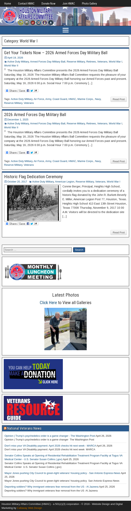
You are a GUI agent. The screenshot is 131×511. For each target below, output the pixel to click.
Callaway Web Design (29, 507)
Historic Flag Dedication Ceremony (33, 176)
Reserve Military (76, 61)
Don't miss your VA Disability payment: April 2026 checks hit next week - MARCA (50, 445)
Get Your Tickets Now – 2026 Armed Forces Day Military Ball (55, 52)
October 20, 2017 (17, 181)
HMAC (72, 99)
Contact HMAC (26, 3)
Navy (98, 99)
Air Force (39, 99)
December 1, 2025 (17, 119)
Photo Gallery (89, 3)
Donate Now (48, 3)
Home (7, 3)
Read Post (119, 99)
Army (48, 99)
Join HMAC (68, 3)
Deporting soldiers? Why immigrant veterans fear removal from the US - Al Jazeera (51, 486)
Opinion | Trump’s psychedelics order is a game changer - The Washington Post (50, 435)
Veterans (102, 61)
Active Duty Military (18, 61)
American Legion (64, 181)
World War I (115, 61)
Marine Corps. (85, 99)
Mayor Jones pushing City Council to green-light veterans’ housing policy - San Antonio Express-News (62, 473)
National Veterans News (24, 428)
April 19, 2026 (15, 57)
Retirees (91, 61)
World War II (11, 65)
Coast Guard (60, 99)
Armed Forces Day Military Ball (47, 61)
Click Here (48, 302)
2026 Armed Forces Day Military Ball (35, 114)
